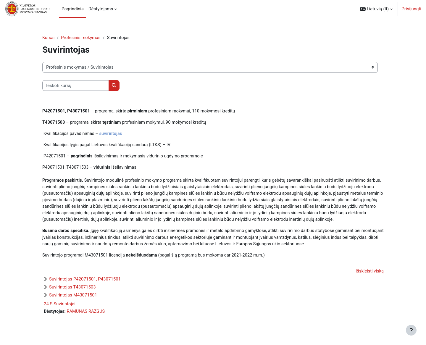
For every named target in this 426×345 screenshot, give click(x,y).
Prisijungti (411, 9)
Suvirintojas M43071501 (73, 297)
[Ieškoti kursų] (75, 85)
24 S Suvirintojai (59, 306)
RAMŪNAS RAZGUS (86, 314)
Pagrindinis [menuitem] (73, 9)
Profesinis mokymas (81, 37)
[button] (376, 9)
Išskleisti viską (369, 273)
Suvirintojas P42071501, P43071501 (85, 281)
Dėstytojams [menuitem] (100, 9)
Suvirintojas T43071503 (72, 289)
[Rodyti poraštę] (411, 330)
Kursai (48, 37)
